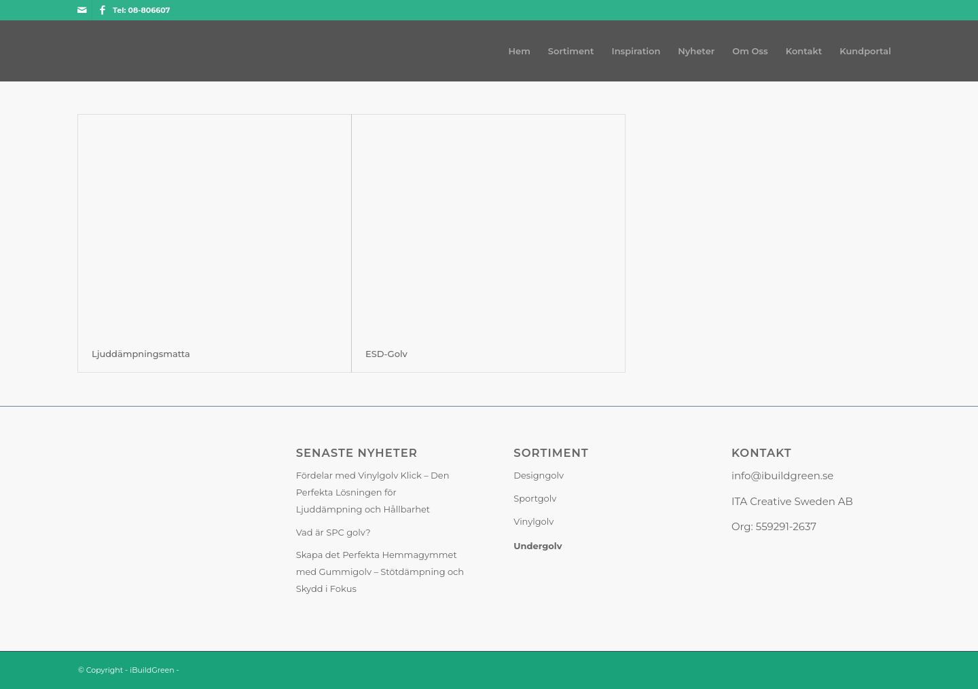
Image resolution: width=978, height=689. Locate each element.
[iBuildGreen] (78, 50)
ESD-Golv (386, 353)
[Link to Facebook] (102, 10)
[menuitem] (519, 50)
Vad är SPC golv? (333, 532)
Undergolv (537, 545)
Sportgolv (534, 498)
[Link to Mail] (82, 10)
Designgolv (538, 475)
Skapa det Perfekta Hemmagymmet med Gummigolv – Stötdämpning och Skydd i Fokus (380, 571)
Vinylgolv (533, 521)
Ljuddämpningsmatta (141, 353)
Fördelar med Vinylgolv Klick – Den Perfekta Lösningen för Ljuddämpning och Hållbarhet (373, 492)
